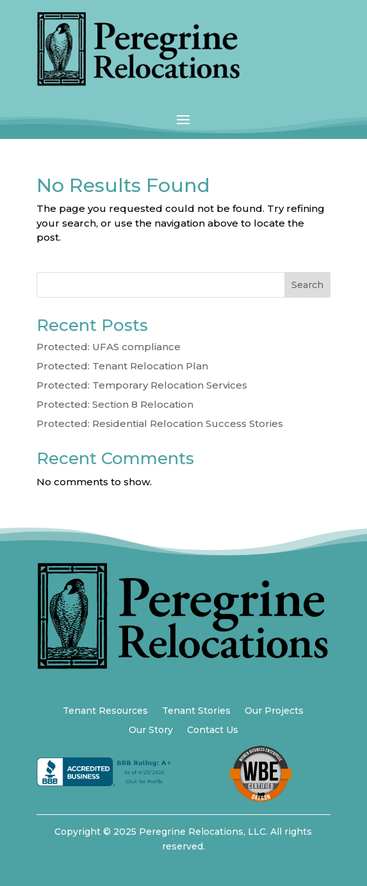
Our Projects (274, 711)
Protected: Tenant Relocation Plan (122, 366)
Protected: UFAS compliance (109, 347)
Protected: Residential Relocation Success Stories (160, 423)
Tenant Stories (196, 711)
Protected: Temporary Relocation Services (142, 385)
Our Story (151, 730)
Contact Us (212, 730)
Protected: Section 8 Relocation (115, 404)
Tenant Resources (105, 711)
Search (307, 285)
